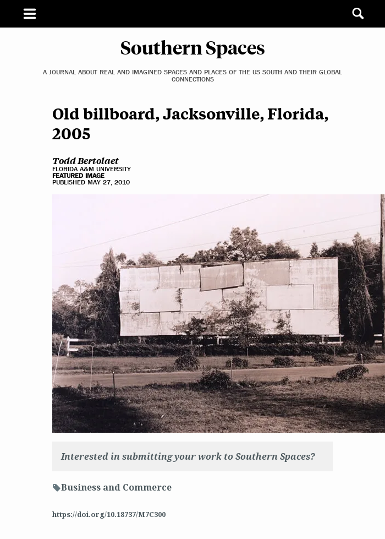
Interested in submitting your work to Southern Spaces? (188, 456)
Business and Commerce (116, 487)
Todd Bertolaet (85, 160)
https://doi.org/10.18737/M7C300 (109, 514)
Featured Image (78, 175)
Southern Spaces (192, 47)
